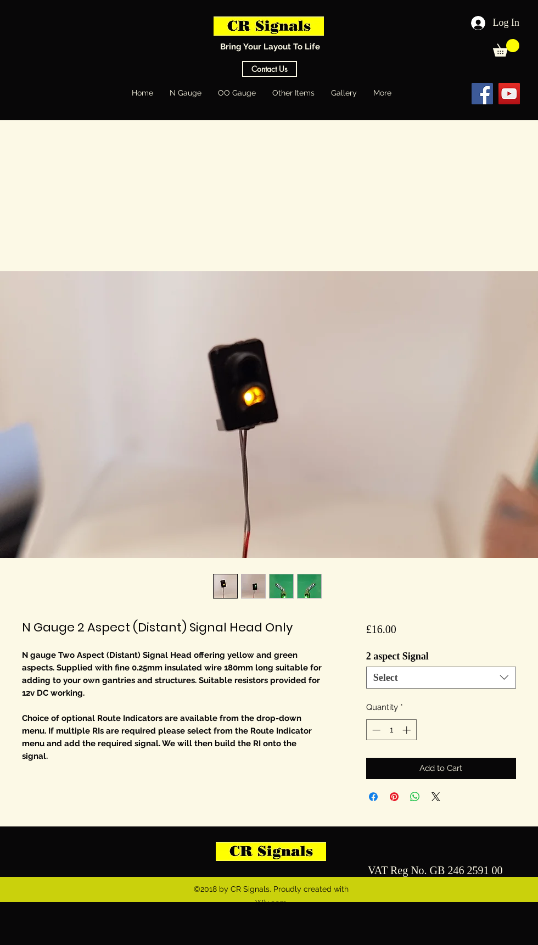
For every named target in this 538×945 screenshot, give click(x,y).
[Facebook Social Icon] (482, 93)
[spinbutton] (391, 730)
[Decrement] (375, 730)
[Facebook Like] (438, 93)
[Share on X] (435, 796)
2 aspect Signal (397, 656)
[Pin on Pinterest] (394, 796)
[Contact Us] (269, 69)
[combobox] (441, 678)
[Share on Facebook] (373, 796)
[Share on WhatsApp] (415, 796)
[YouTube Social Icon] (509, 93)
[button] (506, 48)
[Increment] (407, 730)
